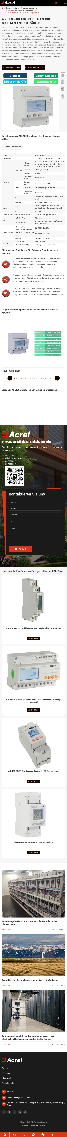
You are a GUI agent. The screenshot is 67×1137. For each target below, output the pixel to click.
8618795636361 (10, 455)
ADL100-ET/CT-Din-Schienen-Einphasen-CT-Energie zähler (33, 771)
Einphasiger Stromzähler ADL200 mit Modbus (33, 842)
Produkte (16, 8)
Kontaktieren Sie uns (11, 67)
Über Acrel (6, 1078)
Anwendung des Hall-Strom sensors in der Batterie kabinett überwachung (30, 922)
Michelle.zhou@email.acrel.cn (15, 458)
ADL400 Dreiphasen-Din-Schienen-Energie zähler (21, 13)
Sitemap (25, 1126)
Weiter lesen (34, 639)
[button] (62, 71)
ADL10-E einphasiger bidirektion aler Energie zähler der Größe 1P (33, 628)
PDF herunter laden (35, 67)
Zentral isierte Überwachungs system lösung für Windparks (30, 980)
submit (20, 549)
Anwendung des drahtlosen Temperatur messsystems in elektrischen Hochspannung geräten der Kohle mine (28, 1037)
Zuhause (7, 8)
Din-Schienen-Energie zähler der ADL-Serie (19, 10)
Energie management (28, 8)
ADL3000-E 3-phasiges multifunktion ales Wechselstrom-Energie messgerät (33, 701)
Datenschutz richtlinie (37, 1126)
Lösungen (6, 1073)
